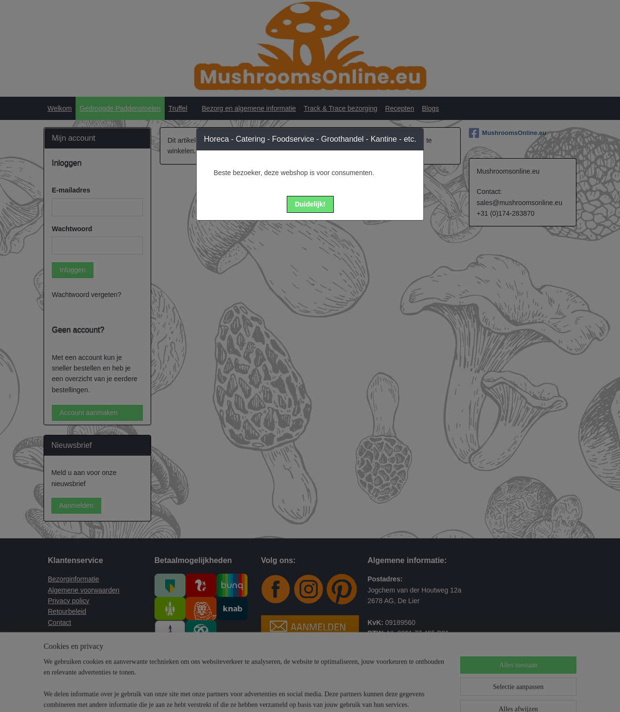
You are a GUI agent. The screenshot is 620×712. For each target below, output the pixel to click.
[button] (310, 204)
